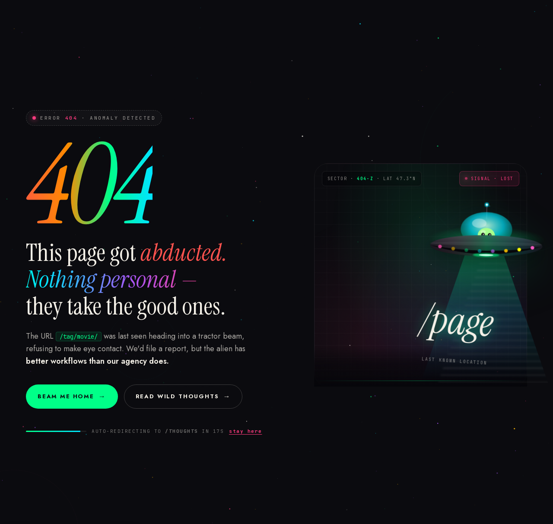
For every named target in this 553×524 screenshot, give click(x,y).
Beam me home (72, 396)
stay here (245, 431)
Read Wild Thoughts (183, 396)
